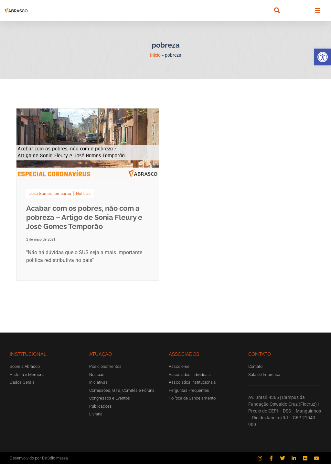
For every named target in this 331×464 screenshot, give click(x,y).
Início (155, 55)
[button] (322, 57)
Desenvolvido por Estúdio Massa (39, 458)
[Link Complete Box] (87, 194)
